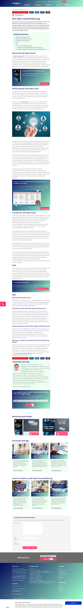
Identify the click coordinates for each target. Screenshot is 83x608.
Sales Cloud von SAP (19, 56)
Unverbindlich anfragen (42, 289)
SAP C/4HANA (60, 584)
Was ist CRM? (60, 578)
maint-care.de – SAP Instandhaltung (35, 576)
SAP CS (59, 579)
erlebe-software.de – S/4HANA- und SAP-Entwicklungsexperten (40, 572)
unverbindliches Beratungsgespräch (23, 353)
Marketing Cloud (61, 588)
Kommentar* (17, 523)
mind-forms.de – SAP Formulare (34, 574)
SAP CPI (59, 568)
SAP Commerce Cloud (62, 574)
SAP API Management (62, 572)
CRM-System (24, 102)
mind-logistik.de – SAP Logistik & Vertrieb (36, 580)
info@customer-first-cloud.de (54, 1)
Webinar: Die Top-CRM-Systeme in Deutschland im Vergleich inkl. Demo (30, 182)
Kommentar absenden (29, 547)
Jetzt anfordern (45, 83)
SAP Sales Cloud (61, 576)
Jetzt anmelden (45, 208)
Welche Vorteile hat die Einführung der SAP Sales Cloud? (32, 49)
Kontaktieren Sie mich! (26, 386)
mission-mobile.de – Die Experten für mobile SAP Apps (38, 571)
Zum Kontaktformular (16, 591)
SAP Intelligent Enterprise (62, 573)
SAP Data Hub (60, 571)
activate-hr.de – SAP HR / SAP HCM (35, 575)
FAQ (17, 44)
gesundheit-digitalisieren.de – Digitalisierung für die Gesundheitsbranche (42, 581)
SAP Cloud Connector (62, 570)
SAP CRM (60, 575)
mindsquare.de (32, 568)
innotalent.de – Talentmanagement (35, 579)
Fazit (17, 42)
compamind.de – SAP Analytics (34, 573)
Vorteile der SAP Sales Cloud (23, 40)
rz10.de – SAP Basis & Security (34, 570)
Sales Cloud (24, 9)
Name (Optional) (16, 538)
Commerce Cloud (61, 590)
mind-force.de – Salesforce (34, 578)
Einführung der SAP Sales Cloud (23, 39)
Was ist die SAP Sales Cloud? (23, 37)
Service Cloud (60, 587)
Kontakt (64, 1)
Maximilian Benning (19, 14)
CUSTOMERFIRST (14, 9)
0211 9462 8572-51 (42, 1)
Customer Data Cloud (62, 589)
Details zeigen (18, 605)
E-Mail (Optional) (16, 543)
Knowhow (19, 9)
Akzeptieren (73, 595)
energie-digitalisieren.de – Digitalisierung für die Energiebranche (40, 582)
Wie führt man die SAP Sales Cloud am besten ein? (30, 47)
